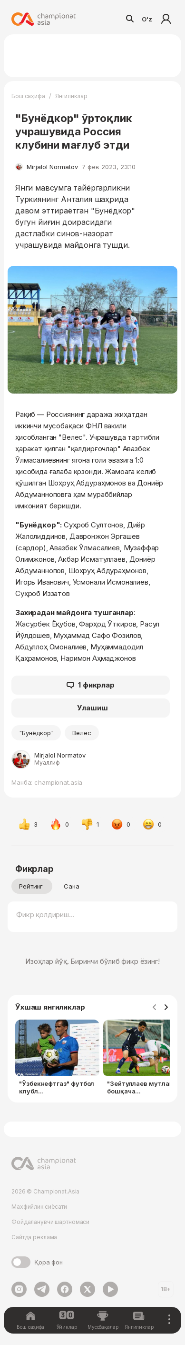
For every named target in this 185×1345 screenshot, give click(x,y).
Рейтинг (31, 886)
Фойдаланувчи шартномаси (50, 1221)
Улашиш (92, 707)
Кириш (166, 19)
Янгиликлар (71, 96)
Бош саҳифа (28, 96)
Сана (71, 886)
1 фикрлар (91, 685)
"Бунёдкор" (36, 733)
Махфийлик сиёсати (39, 1206)
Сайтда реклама (34, 1237)
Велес (81, 733)
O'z (147, 19)
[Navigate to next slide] (166, 1007)
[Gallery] (92, 1059)
